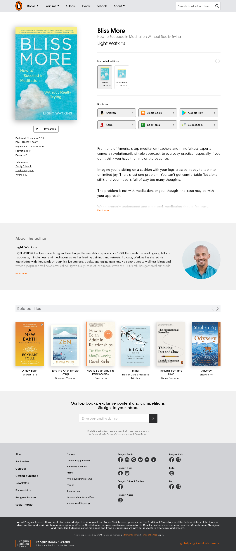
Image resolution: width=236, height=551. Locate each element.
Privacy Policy (140, 433)
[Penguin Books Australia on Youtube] (140, 459)
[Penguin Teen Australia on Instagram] (127, 473)
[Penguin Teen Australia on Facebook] (120, 473)
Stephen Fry (206, 374)
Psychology (21, 174)
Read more (103, 210)
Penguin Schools (25, 497)
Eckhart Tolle (30, 374)
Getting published (26, 476)
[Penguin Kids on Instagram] (178, 459)
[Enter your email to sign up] (114, 418)
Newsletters (22, 483)
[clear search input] (217, 6)
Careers (71, 454)
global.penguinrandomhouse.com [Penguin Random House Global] (200, 543)
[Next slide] (217, 309)
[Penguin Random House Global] (25, 543)
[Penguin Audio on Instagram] (120, 500)
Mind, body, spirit (24, 170)
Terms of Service (149, 534)
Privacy (70, 484)
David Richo (100, 378)
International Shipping (78, 503)
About (19, 454)
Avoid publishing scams (79, 478)
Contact (20, 468)
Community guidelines (78, 460)
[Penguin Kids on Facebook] (171, 459)
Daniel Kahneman (170, 378)
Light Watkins (111, 43)
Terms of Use (123, 433)
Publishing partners (77, 466)
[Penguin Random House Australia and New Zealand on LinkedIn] (147, 459)
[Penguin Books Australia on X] (133, 459)
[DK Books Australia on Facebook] (171, 486)
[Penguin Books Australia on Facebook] (120, 459)
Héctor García (130, 374)
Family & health (23, 166)
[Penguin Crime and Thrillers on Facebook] (120, 486)
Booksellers (22, 461)
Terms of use (73, 490)
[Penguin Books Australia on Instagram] (127, 459)
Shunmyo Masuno (65, 378)
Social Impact (24, 504)
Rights (70, 472)
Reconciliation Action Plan (80, 497)
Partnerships (23, 490)
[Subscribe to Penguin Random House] (153, 418)
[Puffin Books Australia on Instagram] (171, 473)
